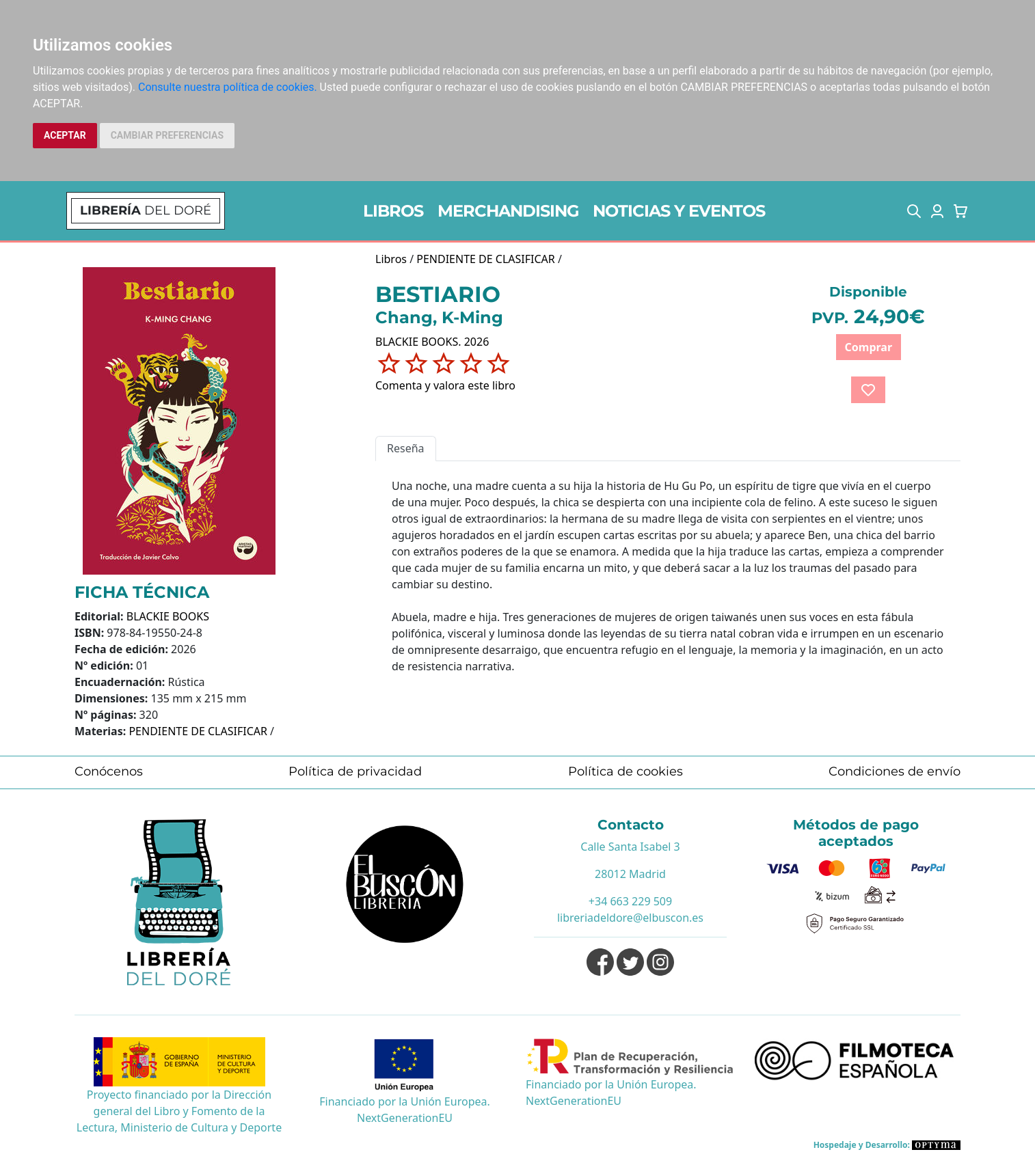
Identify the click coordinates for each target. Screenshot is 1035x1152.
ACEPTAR (65, 135)
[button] (914, 211)
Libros (391, 258)
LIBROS (393, 211)
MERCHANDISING (508, 211)
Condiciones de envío (894, 771)
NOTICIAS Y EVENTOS (679, 211)
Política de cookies (625, 771)
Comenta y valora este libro (445, 385)
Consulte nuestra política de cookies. (227, 87)
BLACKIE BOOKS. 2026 (432, 341)
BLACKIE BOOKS (167, 616)
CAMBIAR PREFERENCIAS (167, 135)
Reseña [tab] (406, 448)
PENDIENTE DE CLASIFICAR (198, 731)
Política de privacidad (355, 771)
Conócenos (109, 771)
